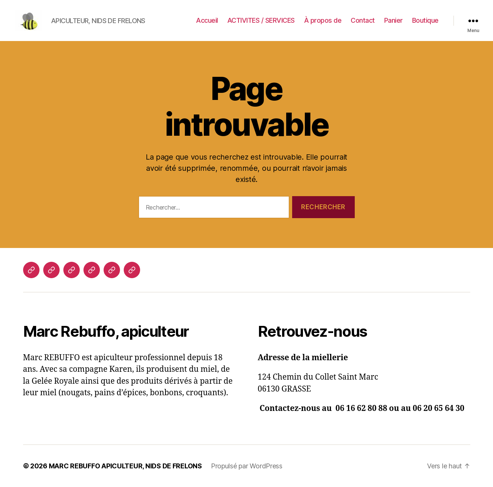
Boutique (425, 20)
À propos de (323, 20)
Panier (393, 20)
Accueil (207, 20)
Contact (363, 20)
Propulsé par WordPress (246, 466)
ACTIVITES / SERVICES (261, 20)
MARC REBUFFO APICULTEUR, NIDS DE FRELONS (125, 466)
